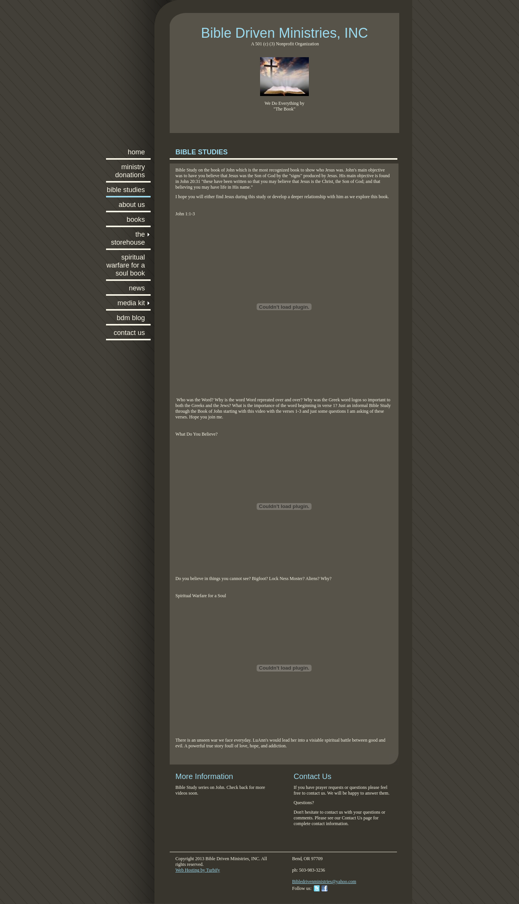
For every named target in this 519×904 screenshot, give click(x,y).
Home (136, 152)
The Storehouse (128, 238)
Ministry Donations (130, 171)
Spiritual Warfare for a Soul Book (125, 265)
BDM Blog (131, 318)
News (137, 288)
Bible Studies (126, 190)
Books (136, 219)
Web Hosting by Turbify (197, 870)
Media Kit (131, 303)
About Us (132, 204)
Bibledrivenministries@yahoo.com (324, 881)
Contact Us (129, 333)
